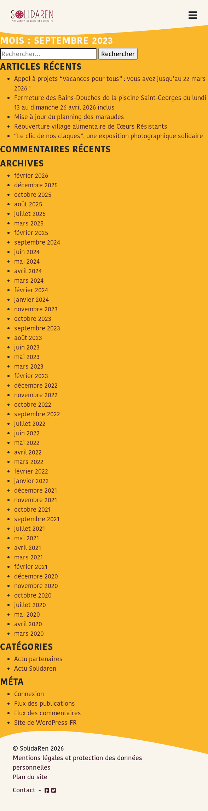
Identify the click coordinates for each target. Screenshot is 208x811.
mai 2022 (27, 442)
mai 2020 (27, 614)
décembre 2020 (36, 576)
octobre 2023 (32, 318)
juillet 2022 (30, 423)
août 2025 (28, 204)
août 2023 (28, 337)
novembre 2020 (36, 585)
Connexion (29, 693)
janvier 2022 (31, 480)
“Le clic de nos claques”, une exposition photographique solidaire (108, 135)
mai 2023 (27, 356)
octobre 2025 (32, 194)
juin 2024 (27, 251)
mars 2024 (29, 280)
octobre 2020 (33, 595)
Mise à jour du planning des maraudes (69, 116)
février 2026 (31, 175)
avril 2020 (28, 623)
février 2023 (31, 375)
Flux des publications (44, 703)
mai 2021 (26, 538)
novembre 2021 (35, 499)
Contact (24, 790)
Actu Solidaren (35, 668)
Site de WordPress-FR (45, 722)
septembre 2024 (37, 242)
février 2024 (31, 290)
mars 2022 (29, 461)
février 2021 (30, 566)
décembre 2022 (36, 385)
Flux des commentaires (47, 713)
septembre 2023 (37, 328)
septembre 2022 (37, 414)
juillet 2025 (30, 213)
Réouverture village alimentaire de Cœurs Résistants (90, 126)
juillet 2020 (30, 604)
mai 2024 (27, 261)
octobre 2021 (32, 509)
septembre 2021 (36, 519)
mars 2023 (29, 366)
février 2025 (31, 232)
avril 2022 (28, 452)
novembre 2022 (36, 394)
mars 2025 (29, 223)
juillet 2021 (29, 528)
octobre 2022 (32, 404)
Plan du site (30, 776)
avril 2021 (27, 547)
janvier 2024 (31, 299)
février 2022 (31, 471)
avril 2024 (28, 270)
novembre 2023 (36, 309)
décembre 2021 (35, 490)
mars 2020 (29, 633)
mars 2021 (28, 557)
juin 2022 (27, 433)
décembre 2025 (36, 185)
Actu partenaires (38, 658)
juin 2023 (27, 347)
